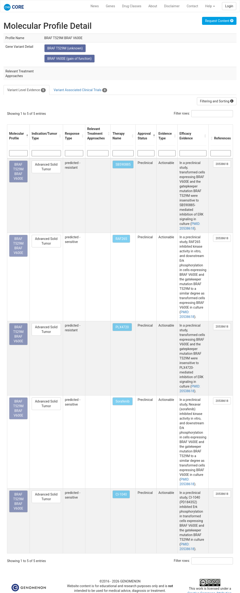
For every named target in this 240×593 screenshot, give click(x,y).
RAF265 (121, 239)
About (152, 6)
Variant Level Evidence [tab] (26, 90)
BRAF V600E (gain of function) (69, 58)
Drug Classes (131, 6)
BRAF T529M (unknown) (65, 48)
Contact (192, 6)
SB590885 (123, 164)
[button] (26, 136)
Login (229, 6)
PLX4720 (122, 327)
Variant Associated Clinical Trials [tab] (80, 90)
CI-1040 (121, 494)
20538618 (222, 164)
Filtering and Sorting (216, 101)
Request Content (219, 21)
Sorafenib (123, 401)
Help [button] (210, 6)
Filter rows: (182, 113)
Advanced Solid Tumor (46, 167)
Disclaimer (172, 6)
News (94, 6)
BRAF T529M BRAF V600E (18, 171)
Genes (110, 6)
